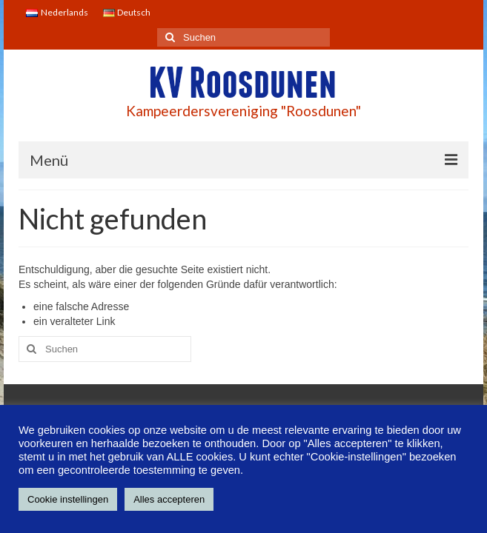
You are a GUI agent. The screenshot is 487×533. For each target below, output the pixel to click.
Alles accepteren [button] (169, 499)
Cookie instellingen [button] (67, 499)
